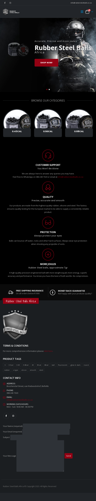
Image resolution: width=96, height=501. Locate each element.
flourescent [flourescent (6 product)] (62, 365)
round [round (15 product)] (86, 365)
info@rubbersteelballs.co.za (81, 3)
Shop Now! (46, 62)
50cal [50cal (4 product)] (39, 365)
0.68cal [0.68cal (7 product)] (25, 365)
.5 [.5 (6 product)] (4, 365)
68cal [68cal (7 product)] (46, 365)
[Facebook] (5, 3)
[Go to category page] (17, 123)
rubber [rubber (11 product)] (7, 370)
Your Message (33, 455)
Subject (30, 437)
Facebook (6, 416)
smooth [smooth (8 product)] (33, 370)
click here (48, 351)
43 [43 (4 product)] (33, 365)
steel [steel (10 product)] (41, 370)
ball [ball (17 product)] (53, 365)
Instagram (13, 416)
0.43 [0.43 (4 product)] (18, 365)
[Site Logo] (11, 12)
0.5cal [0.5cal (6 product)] (11, 365)
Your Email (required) (36, 431)
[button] (83, 11)
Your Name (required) (36, 426)
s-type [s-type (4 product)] (15, 370)
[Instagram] (10, 3)
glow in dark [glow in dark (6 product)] (75, 365)
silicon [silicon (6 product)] (23, 370)
